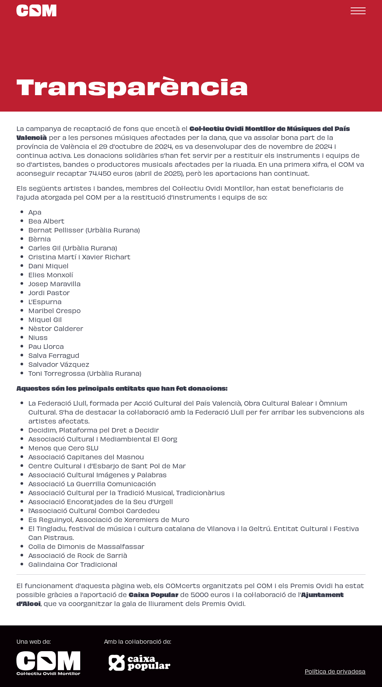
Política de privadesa (335, 671)
